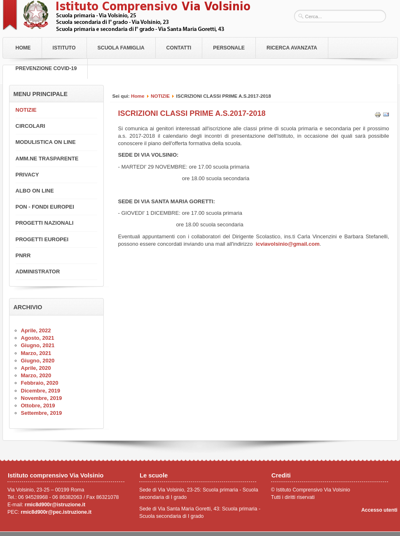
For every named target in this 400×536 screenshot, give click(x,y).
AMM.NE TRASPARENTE (47, 158)
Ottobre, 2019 (38, 405)
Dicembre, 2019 (40, 391)
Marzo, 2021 (36, 353)
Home (23, 48)
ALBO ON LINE (35, 191)
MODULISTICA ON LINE (46, 142)
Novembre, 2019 (41, 398)
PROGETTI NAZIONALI (45, 223)
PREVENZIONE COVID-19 (46, 68)
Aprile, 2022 (36, 330)
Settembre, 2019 (41, 413)
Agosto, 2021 (37, 338)
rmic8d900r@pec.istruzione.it (56, 512)
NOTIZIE (160, 96)
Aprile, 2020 (36, 368)
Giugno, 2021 (38, 345)
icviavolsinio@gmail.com (288, 244)
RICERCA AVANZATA (292, 48)
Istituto (64, 48)
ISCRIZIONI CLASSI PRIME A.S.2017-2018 (192, 113)
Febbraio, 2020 (39, 383)
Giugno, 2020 (38, 360)
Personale (229, 48)
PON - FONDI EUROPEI (45, 207)
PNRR (23, 255)
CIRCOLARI (30, 126)
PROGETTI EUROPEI (42, 239)
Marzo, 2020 (36, 375)
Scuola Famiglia (121, 48)
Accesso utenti (379, 510)
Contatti (179, 48)
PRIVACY (27, 175)
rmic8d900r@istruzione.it (55, 505)
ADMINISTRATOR (38, 271)
